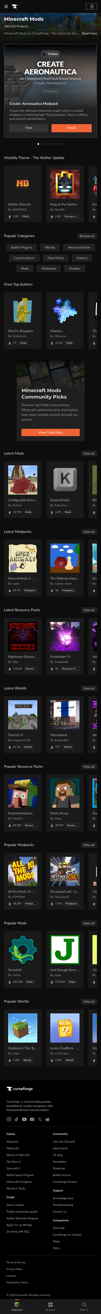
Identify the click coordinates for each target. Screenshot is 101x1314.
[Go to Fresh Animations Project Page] (22, 802)
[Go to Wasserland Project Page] (65, 724)
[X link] (39, 1119)
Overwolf (58, 1228)
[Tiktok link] (16, 1119)
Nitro (56, 1248)
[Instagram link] (8, 1119)
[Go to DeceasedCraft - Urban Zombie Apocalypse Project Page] (65, 881)
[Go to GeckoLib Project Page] (22, 959)
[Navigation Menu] (6, 6)
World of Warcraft (18, 1155)
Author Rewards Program (22, 1218)
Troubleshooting (63, 1205)
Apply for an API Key (19, 1225)
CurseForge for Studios (67, 1234)
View (28, 127)
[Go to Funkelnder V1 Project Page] (65, 646)
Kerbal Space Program (20, 1175)
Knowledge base (63, 1198)
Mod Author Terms (17, 1282)
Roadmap (59, 1168)
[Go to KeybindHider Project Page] (65, 489)
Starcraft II (13, 1168)
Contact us (60, 1211)
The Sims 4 (13, 1161)
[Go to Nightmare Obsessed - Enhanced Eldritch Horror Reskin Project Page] (22, 646)
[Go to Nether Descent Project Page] (22, 194)
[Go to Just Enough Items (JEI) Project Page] (65, 959)
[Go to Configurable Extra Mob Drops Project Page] (22, 489)
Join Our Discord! (64, 1141)
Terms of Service (16, 1262)
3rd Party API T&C (17, 1231)
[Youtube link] (24, 1119)
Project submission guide (21, 1211)
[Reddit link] (47, 1119)
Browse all (87, 236)
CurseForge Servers (65, 1182)
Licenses (11, 1276)
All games (12, 1141)
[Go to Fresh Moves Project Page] (65, 802)
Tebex (56, 1241)
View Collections (51, 432)
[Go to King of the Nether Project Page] (65, 194)
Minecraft (12, 1148)
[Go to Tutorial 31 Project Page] (22, 724)
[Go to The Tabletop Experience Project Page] (65, 568)
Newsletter (60, 1161)
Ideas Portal (60, 1148)
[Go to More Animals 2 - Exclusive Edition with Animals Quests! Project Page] (22, 568)
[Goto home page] (14, 6)
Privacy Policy (14, 1269)
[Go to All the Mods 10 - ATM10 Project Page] (22, 881)
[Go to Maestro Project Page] (65, 320)
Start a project (15, 1205)
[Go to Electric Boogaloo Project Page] (22, 320)
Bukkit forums (62, 1175)
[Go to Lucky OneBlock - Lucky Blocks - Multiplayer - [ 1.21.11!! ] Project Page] (65, 1037)
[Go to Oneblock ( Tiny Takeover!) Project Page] (22, 1037)
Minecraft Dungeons (19, 1182)
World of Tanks (15, 1188)
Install (71, 127)
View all (89, 453)
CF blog (57, 1155)
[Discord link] (32, 1119)
